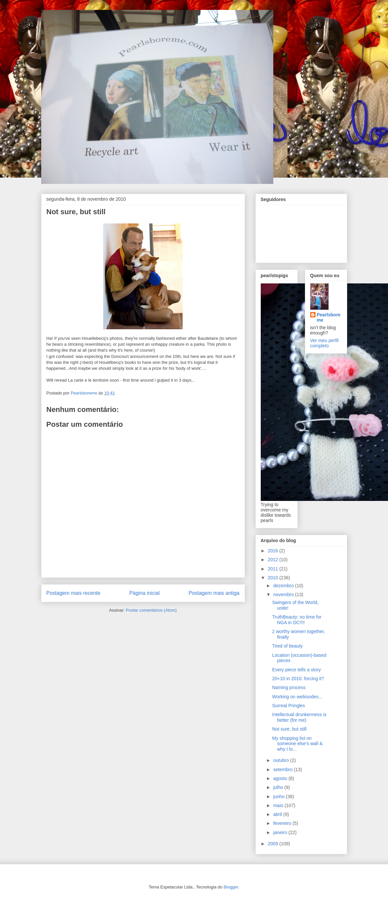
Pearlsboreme (329, 317)
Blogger (231, 887)
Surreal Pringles (288, 705)
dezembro (284, 585)
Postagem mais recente (73, 593)
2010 (273, 577)
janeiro (280, 832)
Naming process (288, 687)
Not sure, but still (289, 729)
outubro (281, 760)
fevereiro (282, 823)
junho (279, 796)
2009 (273, 843)
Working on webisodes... (297, 696)
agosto (280, 778)
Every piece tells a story (296, 669)
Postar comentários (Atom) (151, 610)
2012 (273, 559)
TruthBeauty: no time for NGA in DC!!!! (296, 619)
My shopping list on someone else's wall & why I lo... (297, 744)
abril (278, 814)
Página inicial (144, 593)
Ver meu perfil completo (324, 343)
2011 (273, 568)
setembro (283, 769)
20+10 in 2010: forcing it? (298, 678)
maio (278, 805)
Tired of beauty (287, 646)
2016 (273, 550)
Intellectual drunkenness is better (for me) (299, 717)
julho (278, 787)
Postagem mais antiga (214, 593)
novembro (284, 594)
